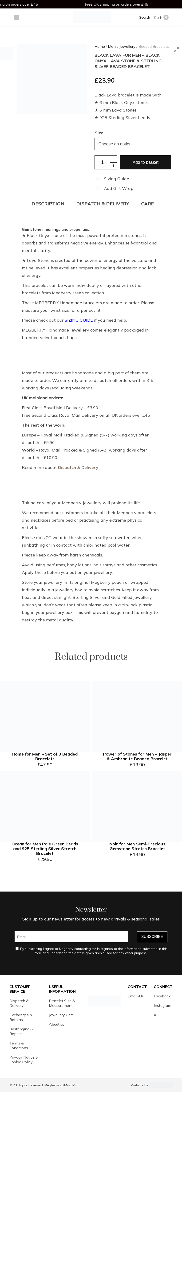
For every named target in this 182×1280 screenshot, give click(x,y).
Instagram (162, 1005)
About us (56, 1024)
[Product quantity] (106, 162)
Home (100, 46)
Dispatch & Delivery (78, 467)
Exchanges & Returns (20, 1017)
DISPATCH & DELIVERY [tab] (102, 204)
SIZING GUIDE (79, 320)
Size (99, 133)
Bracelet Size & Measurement (62, 1003)
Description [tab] (48, 204)
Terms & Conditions (18, 1045)
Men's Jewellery (121, 46)
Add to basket (145, 162)
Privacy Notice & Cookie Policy (23, 1059)
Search (144, 17)
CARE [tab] (147, 204)
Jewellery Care (61, 1014)
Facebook (162, 996)
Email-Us (136, 996)
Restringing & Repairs (21, 1031)
